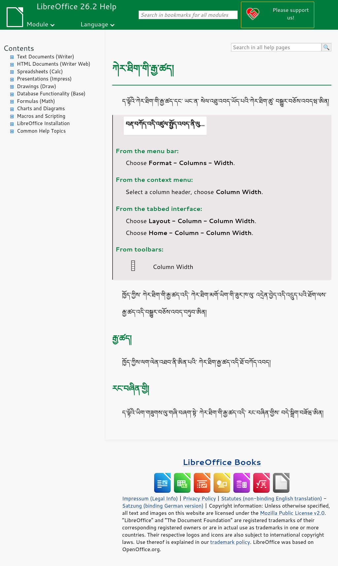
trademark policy (230, 542)
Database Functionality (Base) (51, 93)
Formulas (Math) (36, 101)
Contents (18, 48)
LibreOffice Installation (43, 123)
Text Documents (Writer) (45, 56)
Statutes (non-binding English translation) (271, 498)
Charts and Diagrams (41, 108)
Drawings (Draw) (36, 86)
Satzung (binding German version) (163, 505)
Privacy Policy (199, 498)
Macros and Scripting (41, 116)
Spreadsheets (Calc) (40, 71)
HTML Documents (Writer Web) (53, 63)
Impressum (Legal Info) (150, 498)
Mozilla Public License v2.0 (292, 512)
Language (94, 23)
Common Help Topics (41, 130)
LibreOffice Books (222, 462)
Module (37, 23)
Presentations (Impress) (44, 78)
